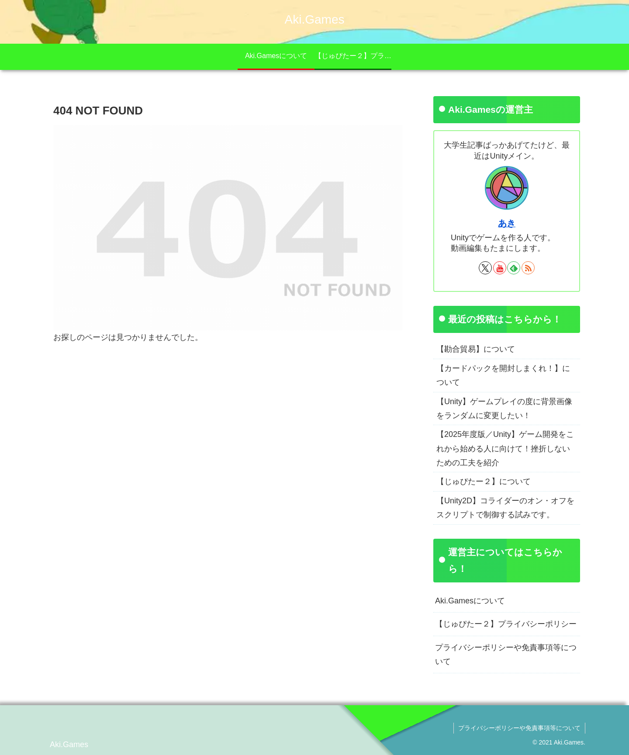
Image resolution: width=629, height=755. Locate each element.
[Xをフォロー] (485, 267)
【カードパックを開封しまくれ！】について (503, 375)
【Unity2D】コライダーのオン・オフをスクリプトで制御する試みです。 (505, 507)
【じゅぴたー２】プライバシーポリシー (506, 624)
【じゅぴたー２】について (483, 481)
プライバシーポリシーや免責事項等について (506, 654)
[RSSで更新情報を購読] (528, 267)
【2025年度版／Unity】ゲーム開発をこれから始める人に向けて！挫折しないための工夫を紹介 (505, 448)
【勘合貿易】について (475, 349)
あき (506, 223)
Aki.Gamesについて (470, 600)
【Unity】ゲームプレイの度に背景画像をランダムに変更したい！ (504, 408)
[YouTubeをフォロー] (499, 267)
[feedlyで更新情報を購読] (513, 267)
